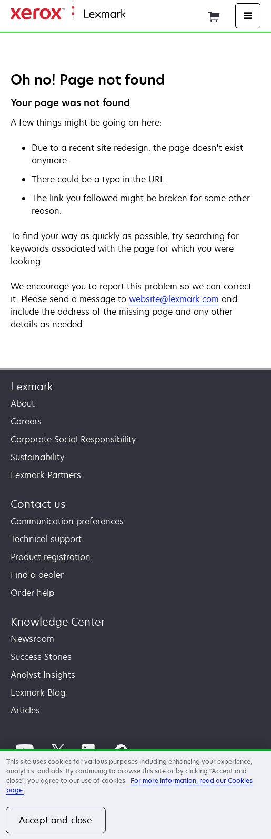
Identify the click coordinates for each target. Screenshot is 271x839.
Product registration (51, 557)
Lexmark (32, 386)
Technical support (46, 539)
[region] (135, 794)
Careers (26, 421)
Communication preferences (67, 521)
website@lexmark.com (174, 299)
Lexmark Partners (46, 475)
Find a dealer (37, 575)
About (23, 403)
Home (135, 14)
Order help (32, 592)
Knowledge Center (58, 622)
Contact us (38, 504)
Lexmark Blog (38, 692)
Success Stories (41, 656)
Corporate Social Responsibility (73, 439)
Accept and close (56, 820)
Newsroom (32, 639)
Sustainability (37, 457)
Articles (25, 710)
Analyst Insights (43, 674)
